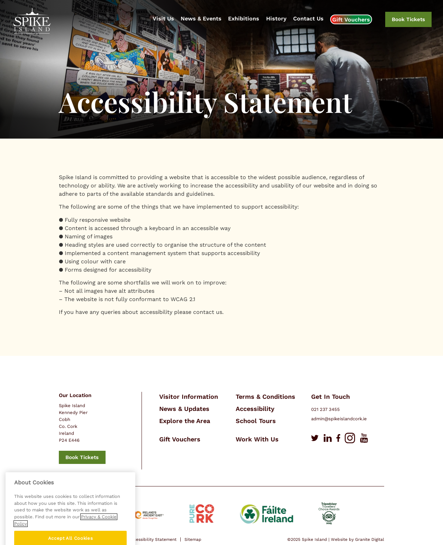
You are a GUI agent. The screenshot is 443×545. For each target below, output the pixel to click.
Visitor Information (188, 396)
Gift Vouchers (351, 19)
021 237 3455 (325, 409)
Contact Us (308, 18)
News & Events (201, 18)
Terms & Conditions (265, 396)
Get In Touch (330, 396)
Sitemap (192, 539)
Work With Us (257, 439)
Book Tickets (408, 19)
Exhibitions (243, 18)
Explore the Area (184, 420)
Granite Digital (369, 539)
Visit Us (163, 18)
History (276, 18)
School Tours (256, 420)
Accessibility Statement (152, 539)
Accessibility (255, 408)
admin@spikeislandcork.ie (339, 418)
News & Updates (184, 408)
